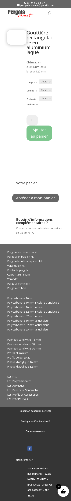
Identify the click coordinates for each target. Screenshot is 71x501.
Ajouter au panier (39, 133)
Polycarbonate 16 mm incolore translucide (33, 302)
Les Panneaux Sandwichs (22, 390)
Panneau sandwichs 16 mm (24, 339)
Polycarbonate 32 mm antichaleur (28, 325)
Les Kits (12, 376)
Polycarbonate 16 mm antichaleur (28, 320)
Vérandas (13, 279)
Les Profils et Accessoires (23, 394)
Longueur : (32, 82)
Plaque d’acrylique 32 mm (22, 366)
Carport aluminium (18, 274)
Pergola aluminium (18, 283)
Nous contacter (24, 459)
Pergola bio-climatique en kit (24, 261)
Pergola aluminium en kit (22, 252)
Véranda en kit (16, 265)
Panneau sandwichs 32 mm (24, 344)
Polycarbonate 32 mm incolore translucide (33, 311)
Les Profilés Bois (17, 399)
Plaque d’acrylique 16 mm (22, 362)
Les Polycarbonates (19, 381)
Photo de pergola (18, 270)
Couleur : (32, 90)
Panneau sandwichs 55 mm (24, 348)
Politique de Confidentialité (35, 421)
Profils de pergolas (18, 357)
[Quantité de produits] (32, 120)
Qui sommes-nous (35, 431)
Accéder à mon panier (35, 197)
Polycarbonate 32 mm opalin (25, 316)
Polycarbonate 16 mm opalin (25, 307)
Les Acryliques (16, 385)
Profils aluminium (17, 353)
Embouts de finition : (32, 104)
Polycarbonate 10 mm (20, 298)
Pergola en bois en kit (20, 256)
